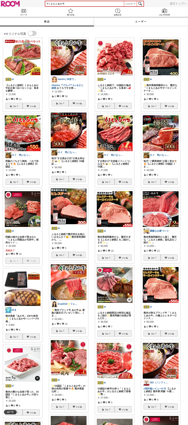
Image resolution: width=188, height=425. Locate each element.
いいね (33, 106)
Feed (23, 12)
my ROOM (164, 12)
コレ (16, 106)
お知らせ (117, 12)
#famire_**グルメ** (62, 85)
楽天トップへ (178, 3)
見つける (70, 12)
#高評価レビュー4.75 (155, 388)
